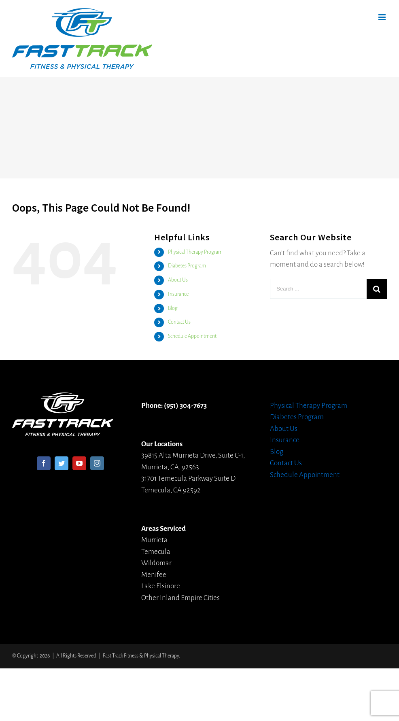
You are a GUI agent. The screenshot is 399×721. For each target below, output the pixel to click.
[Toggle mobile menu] (382, 17)
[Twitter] (61, 463)
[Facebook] (44, 463)
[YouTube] (79, 463)
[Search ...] (318, 289)
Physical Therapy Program (195, 252)
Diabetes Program (187, 266)
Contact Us (179, 322)
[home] (62, 398)
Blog (173, 308)
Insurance (178, 294)
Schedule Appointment (192, 336)
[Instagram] (97, 463)
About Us (178, 280)
